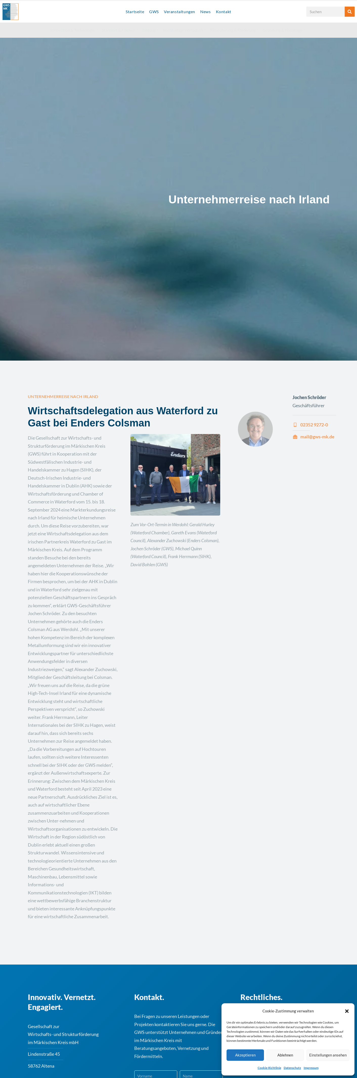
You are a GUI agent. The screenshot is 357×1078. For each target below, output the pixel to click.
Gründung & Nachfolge (284, 30)
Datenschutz (292, 1068)
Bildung (150, 30)
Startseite (135, 11)
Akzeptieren (245, 1055)
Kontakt (223, 11)
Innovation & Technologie (74, 30)
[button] (346, 1011)
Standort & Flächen (120, 30)
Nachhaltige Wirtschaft (184, 30)
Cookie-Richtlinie (269, 1068)
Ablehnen (285, 1055)
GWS (154, 11)
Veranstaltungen (179, 11)
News (205, 11)
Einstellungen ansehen (328, 1055)
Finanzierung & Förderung (234, 30)
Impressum (311, 1068)
